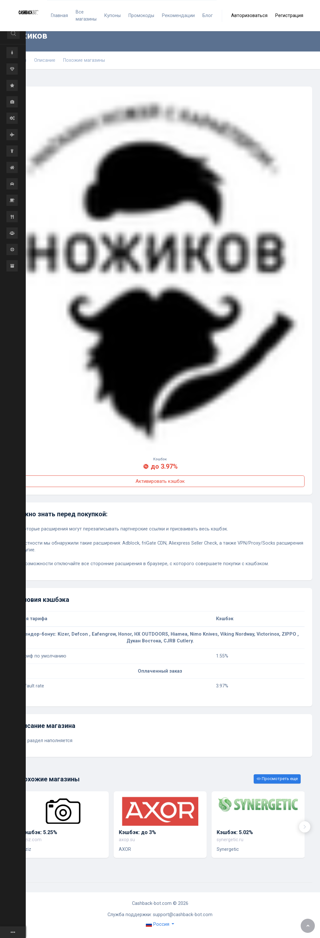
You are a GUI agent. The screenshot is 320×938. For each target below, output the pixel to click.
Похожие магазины (84, 60)
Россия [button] (158, 924)
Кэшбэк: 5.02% (235, 832)
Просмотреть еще (277, 778)
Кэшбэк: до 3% (137, 832)
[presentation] (304, 826)
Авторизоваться (249, 15)
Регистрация (289, 15)
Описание (44, 60)
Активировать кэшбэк (160, 481)
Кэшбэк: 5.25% (39, 832)
